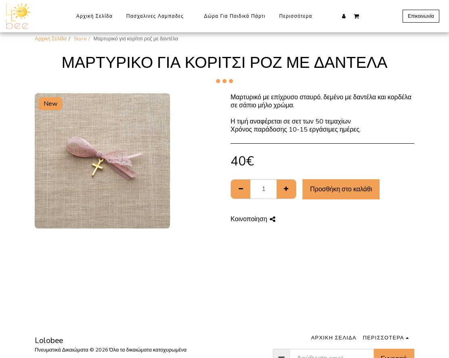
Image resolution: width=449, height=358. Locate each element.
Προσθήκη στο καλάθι (341, 189)
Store (79, 38)
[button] (356, 16)
